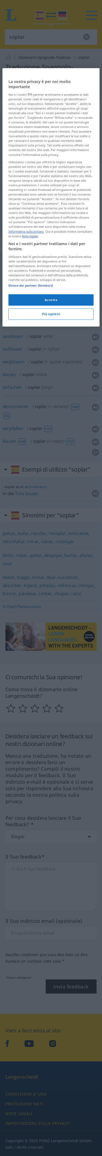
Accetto (51, 440)
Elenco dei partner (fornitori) (30, 426)
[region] (50, 338)
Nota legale (30, 376)
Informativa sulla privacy (26, 372)
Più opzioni (51, 454)
